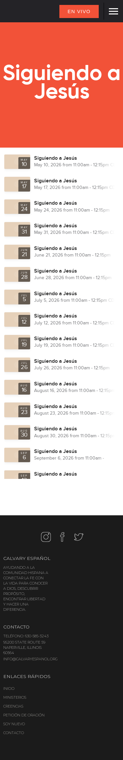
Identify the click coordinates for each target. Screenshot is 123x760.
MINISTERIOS (14, 697)
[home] (13, 12)
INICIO (8, 688)
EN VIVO (79, 11)
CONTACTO (13, 732)
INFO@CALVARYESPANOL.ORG (30, 659)
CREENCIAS (13, 706)
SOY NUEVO (14, 724)
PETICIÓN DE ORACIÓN (24, 715)
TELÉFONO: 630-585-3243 (26, 636)
